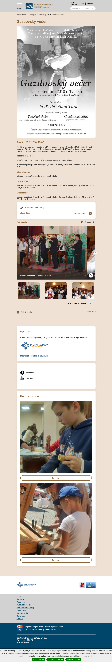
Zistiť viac (56, 478)
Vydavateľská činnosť (26, 605)
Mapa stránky (74, 3)
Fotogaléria (21, 610)
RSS (82, 3)
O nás (19, 596)
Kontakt (20, 619)
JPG (75, 213)
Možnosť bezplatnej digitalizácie (34, 356)
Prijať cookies (38, 659)
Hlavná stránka (22, 15)
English (90, 3)
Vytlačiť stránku (24, 312)
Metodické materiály (25, 607)
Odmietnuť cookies (55, 659)
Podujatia (33, 15)
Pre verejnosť (44, 15)
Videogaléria (22, 613)
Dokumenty (21, 616)
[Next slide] (95, 252)
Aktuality (20, 599)
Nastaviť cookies (73, 659)
